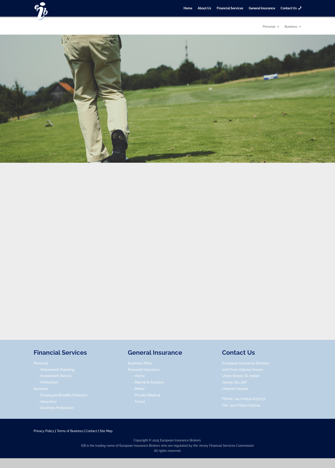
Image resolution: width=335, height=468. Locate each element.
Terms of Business (70, 431)
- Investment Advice (52, 376)
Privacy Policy (44, 431)
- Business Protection (54, 408)
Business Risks (140, 363)
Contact (91, 431)
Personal (269, 26)
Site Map (106, 431)
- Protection (46, 382)
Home (188, 8)
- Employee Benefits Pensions (60, 395)
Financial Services (230, 8)
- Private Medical (144, 395)
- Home (136, 376)
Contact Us (238, 352)
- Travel (136, 401)
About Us (204, 8)
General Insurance (262, 8)
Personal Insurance (143, 370)
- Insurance (45, 401)
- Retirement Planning (54, 370)
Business (291, 26)
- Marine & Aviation (146, 382)
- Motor (136, 389)
